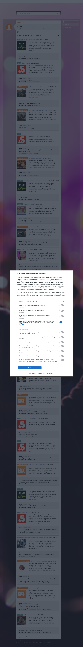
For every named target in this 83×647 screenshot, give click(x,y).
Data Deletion (32, 373)
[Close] (69, 273)
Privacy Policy (50, 373)
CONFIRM (30, 367)
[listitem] (41, 301)
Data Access (41, 373)
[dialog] (41, 323)
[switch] (61, 305)
